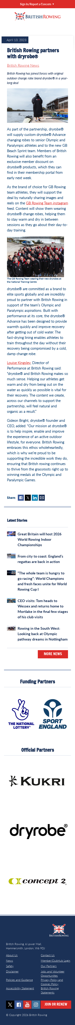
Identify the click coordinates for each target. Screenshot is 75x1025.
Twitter (28, 498)
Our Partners (49, 966)
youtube (27, 1005)
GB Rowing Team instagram (47, 203)
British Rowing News (23, 65)
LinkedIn (35, 498)
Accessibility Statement (20, 988)
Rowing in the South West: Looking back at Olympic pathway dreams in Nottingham (43, 633)
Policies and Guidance (19, 980)
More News (53, 654)
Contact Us (48, 955)
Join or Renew (56, 1004)
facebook (19, 1005)
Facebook (21, 498)
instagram (36, 1005)
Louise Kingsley (18, 362)
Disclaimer (12, 971)
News (9, 960)
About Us (12, 955)
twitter (10, 1005)
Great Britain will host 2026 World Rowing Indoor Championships (39, 539)
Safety (10, 966)
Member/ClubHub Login (55, 960)
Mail (42, 498)
